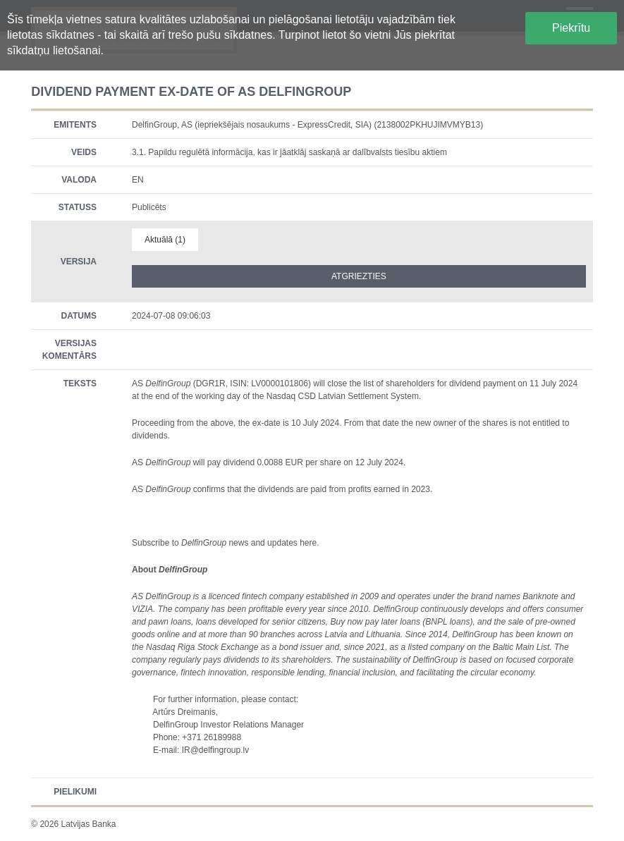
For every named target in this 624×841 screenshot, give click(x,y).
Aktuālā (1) (165, 240)
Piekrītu (571, 28)
